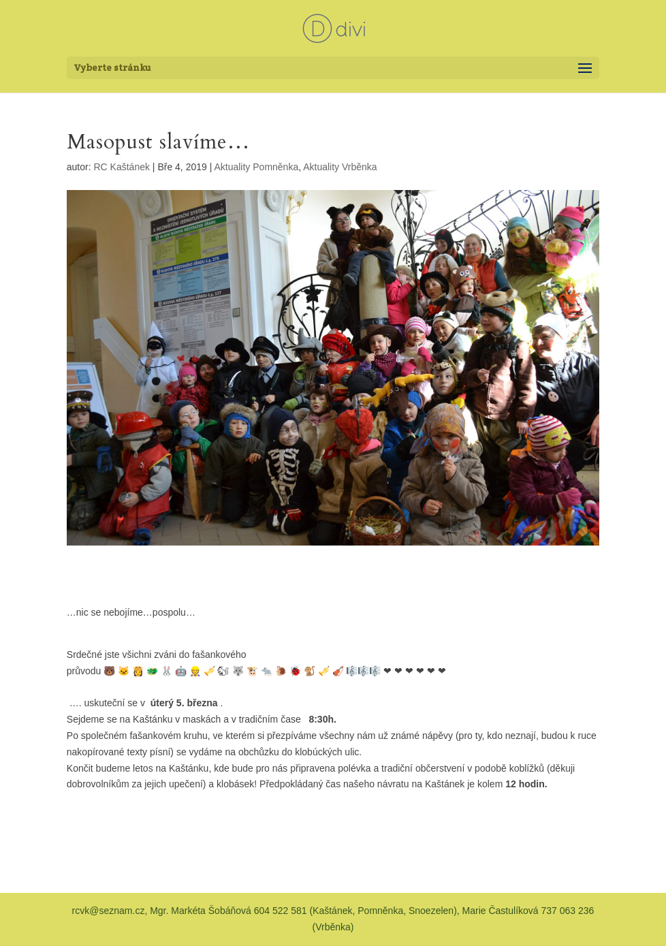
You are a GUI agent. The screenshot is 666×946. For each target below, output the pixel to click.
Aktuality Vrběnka (340, 166)
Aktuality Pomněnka (256, 166)
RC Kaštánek (122, 166)
